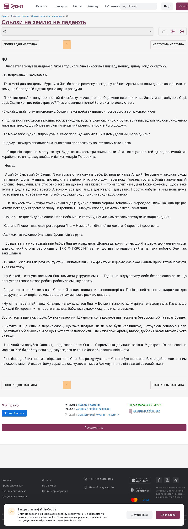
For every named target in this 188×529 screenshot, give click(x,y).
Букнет (5, 16)
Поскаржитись (94, 427)
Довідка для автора (14, 496)
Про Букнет (49, 485)
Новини (6, 480)
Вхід (167, 6)
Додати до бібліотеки (146, 410)
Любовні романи (20, 16)
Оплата (46, 480)
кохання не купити (107, 414)
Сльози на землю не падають (47, 16)
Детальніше (139, 514)
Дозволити (167, 514)
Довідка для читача (14, 491)
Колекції (93, 6)
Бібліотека (112, 6)
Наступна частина (168, 44)
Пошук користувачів (55, 491)
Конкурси (60, 6)
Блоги (77, 6)
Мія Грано (10, 405)
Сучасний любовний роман (93, 408)
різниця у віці (86, 414)
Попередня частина (20, 44)
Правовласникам (12, 485)
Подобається (14, 413)
